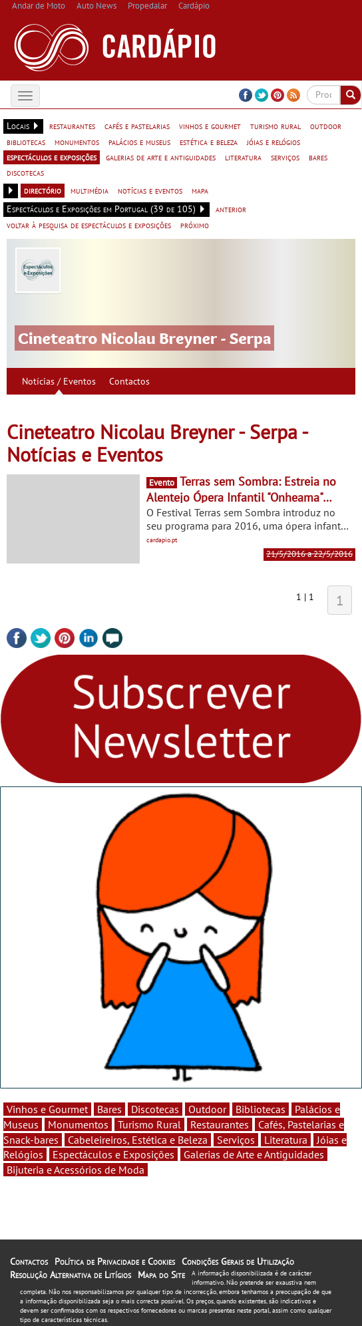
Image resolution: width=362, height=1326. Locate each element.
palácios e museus (139, 142)
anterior (231, 209)
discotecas (25, 172)
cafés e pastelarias (137, 126)
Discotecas (155, 1109)
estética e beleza (209, 142)
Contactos (129, 381)
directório (42, 190)
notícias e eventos (150, 190)
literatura (243, 157)
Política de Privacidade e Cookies (115, 1261)
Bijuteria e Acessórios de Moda (75, 1169)
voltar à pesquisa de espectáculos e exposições (89, 225)
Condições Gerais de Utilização (238, 1261)
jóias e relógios (273, 142)
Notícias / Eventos (59, 381)
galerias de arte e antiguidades (161, 157)
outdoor (325, 126)
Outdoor (207, 1109)
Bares (109, 1109)
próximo (194, 225)
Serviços (236, 1139)
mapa (200, 190)
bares (318, 157)
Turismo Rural (149, 1124)
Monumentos (78, 1124)
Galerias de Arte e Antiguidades (254, 1154)
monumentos (77, 142)
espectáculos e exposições (51, 157)
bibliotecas (26, 142)
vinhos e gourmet (210, 126)
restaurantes (72, 126)
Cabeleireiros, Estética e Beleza (138, 1139)
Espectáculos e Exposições (113, 1154)
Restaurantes (219, 1124)
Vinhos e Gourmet (47, 1109)
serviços (285, 157)
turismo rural (275, 126)
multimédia (89, 190)
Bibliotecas (260, 1109)
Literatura (285, 1139)
